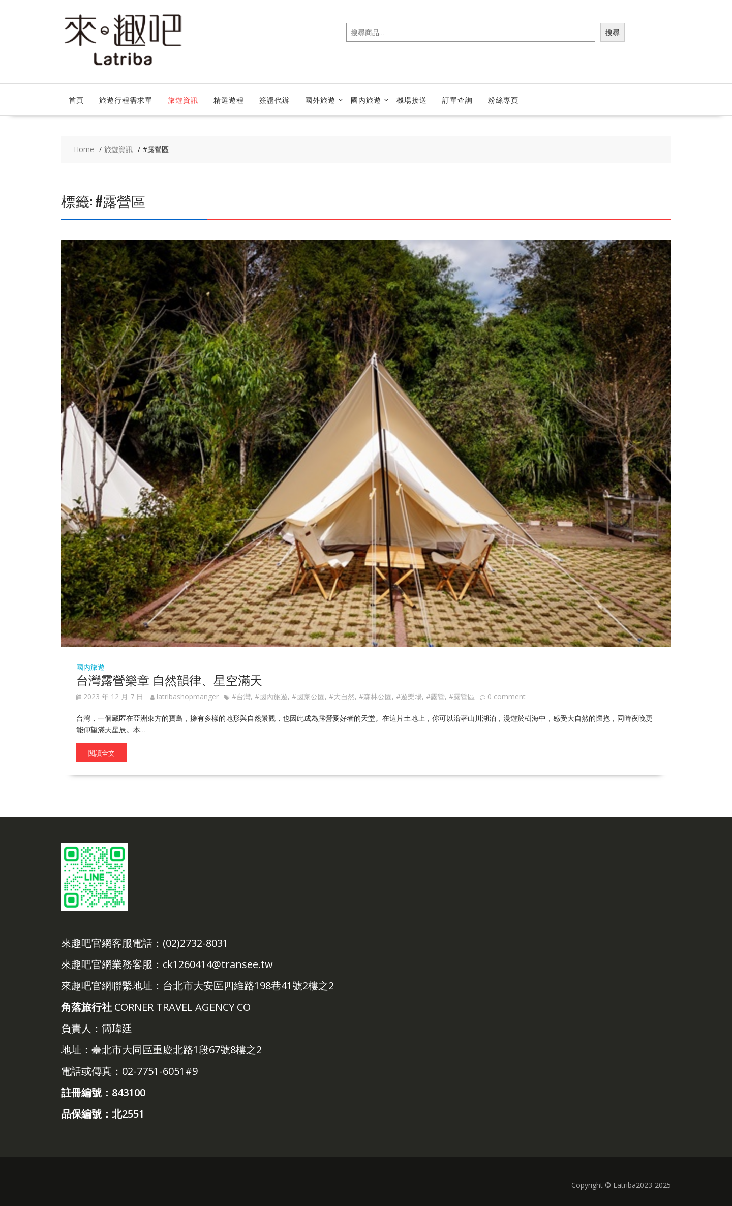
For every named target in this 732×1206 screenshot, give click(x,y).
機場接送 (411, 99)
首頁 (76, 99)
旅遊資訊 (183, 99)
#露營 (435, 696)
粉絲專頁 (503, 99)
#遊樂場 (409, 696)
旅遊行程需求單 (125, 99)
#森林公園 (375, 696)
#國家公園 (308, 696)
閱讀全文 (101, 752)
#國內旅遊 (271, 696)
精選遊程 (229, 99)
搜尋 (612, 32)
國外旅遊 (320, 99)
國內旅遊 (366, 99)
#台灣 (241, 696)
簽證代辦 (274, 99)
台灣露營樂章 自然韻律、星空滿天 (169, 679)
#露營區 (462, 696)
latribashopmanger (184, 696)
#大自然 (342, 696)
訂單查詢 (457, 99)
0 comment (506, 696)
